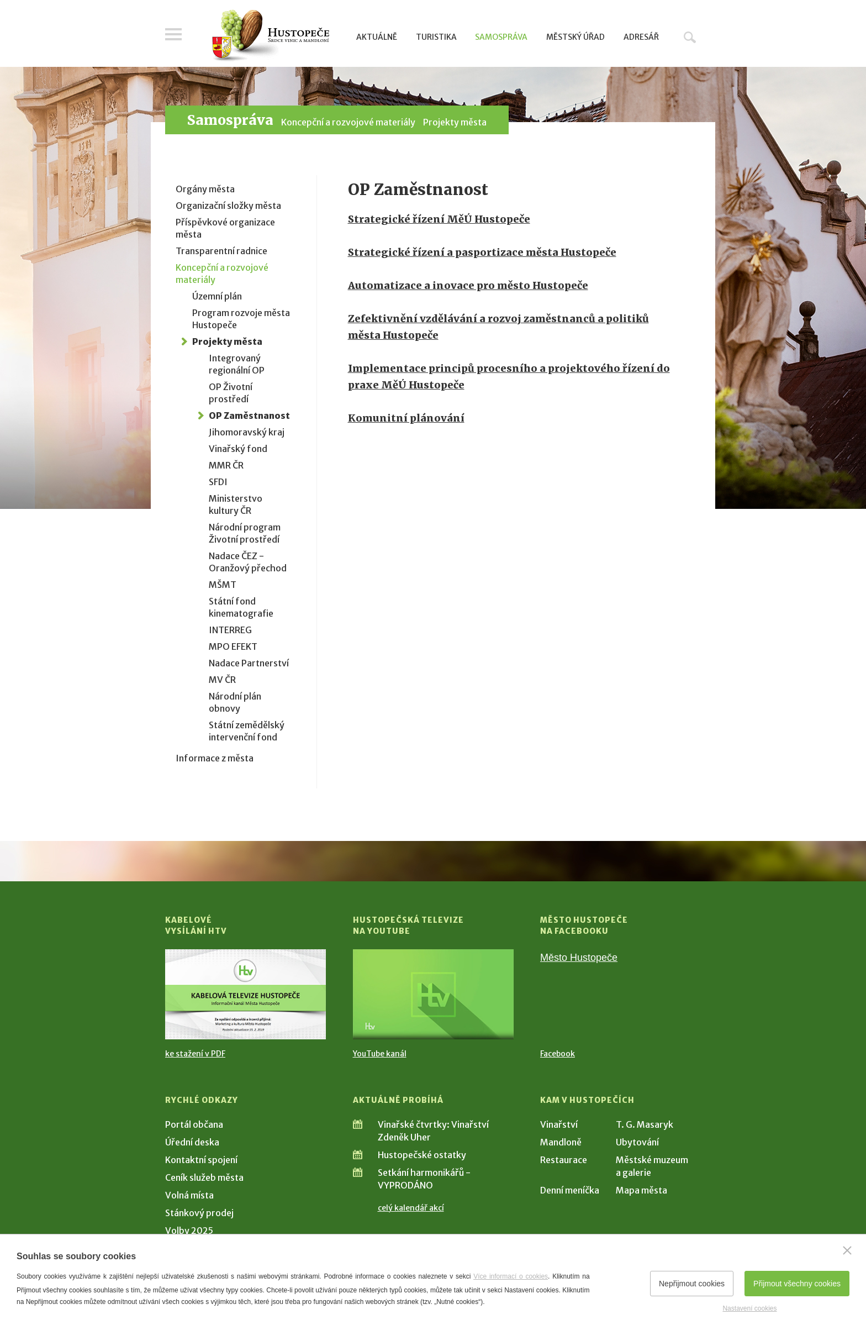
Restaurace (563, 1159)
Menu (173, 34)
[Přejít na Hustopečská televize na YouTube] (433, 994)
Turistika (436, 37)
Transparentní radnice (221, 250)
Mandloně (561, 1142)
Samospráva (501, 37)
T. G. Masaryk (644, 1124)
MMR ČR (226, 465)
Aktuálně (376, 37)
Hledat (690, 37)
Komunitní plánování (406, 418)
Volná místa (189, 1195)
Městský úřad (575, 37)
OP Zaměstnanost (249, 415)
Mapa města (641, 1190)
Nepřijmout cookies (692, 1283)
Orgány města (205, 188)
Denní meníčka (569, 1190)
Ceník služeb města (204, 1177)
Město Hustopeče (578, 957)
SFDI (218, 481)
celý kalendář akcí (411, 1208)
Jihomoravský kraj (246, 432)
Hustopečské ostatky (422, 1154)
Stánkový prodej (199, 1212)
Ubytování (637, 1142)
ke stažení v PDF (195, 1054)
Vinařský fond (238, 448)
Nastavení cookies (749, 1308)
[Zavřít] (847, 1250)
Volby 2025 (189, 1230)
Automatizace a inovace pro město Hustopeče (468, 285)
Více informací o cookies (510, 1276)
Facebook (557, 1054)
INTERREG (230, 629)
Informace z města (215, 758)
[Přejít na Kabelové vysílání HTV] (245, 994)
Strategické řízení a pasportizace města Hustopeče (482, 252)
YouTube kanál (379, 1054)
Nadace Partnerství (249, 663)
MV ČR (222, 679)
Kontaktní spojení (201, 1159)
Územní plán (217, 296)
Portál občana (194, 1124)
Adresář (641, 37)
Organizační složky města (228, 205)
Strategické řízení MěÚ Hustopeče (439, 219)
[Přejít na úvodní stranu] (270, 35)
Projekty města (455, 122)
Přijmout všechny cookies (797, 1283)
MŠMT (222, 584)
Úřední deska (192, 1142)
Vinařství (559, 1124)
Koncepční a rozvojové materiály (348, 122)
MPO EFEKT (233, 646)
